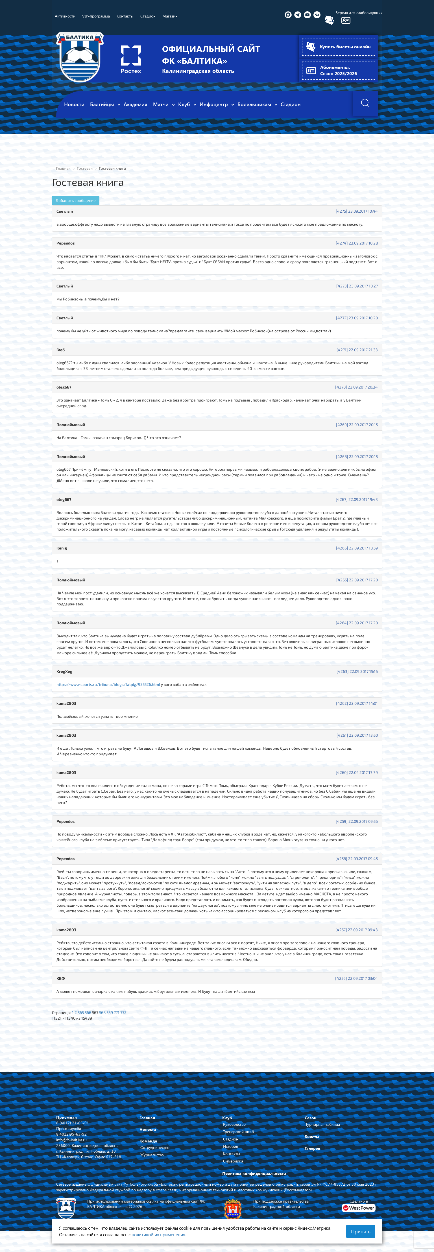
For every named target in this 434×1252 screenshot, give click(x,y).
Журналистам (152, 1157)
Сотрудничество (154, 1150)
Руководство (234, 1127)
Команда (148, 1143)
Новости (147, 1132)
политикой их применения (158, 1234)
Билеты (312, 1139)
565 (81, 1015)
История (230, 1149)
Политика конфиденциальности (254, 1176)
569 (111, 1015)
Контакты (231, 1156)
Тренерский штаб (238, 1134)
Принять (360, 1231)
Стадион (230, 1141)
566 (88, 1015)
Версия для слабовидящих (358, 12)
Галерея (312, 1151)
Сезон (311, 1120)
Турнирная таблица (323, 1127)
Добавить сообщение (76, 200)
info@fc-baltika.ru (71, 1142)
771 (118, 1015)
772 (125, 1015)
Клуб (227, 1120)
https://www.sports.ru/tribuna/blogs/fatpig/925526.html (109, 685)
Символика (233, 1163)
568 (103, 1015)
